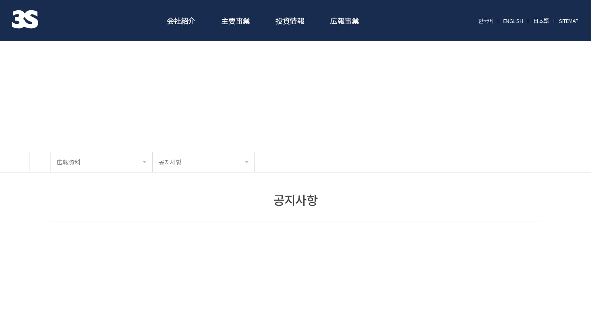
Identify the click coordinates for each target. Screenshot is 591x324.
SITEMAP (569, 21)
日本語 (541, 21)
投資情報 (289, 20)
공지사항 (204, 162)
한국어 (486, 21)
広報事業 (344, 20)
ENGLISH (513, 21)
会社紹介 (181, 20)
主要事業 (235, 20)
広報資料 (102, 162)
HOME (40, 162)
